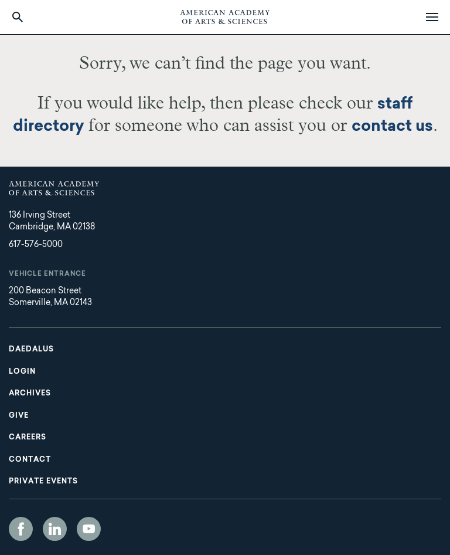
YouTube (89, 529)
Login (22, 371)
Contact (30, 459)
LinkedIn (55, 529)
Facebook (21, 529)
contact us (392, 127)
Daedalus (31, 349)
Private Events (43, 481)
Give (19, 415)
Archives (30, 393)
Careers (27, 437)
